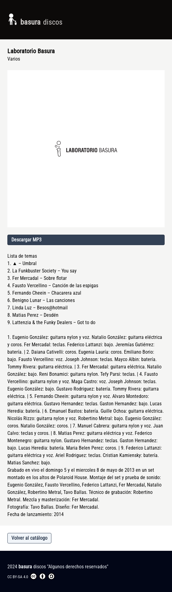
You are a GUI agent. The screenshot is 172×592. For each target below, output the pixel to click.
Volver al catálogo (29, 538)
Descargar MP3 (26, 240)
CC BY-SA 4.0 (31, 576)
